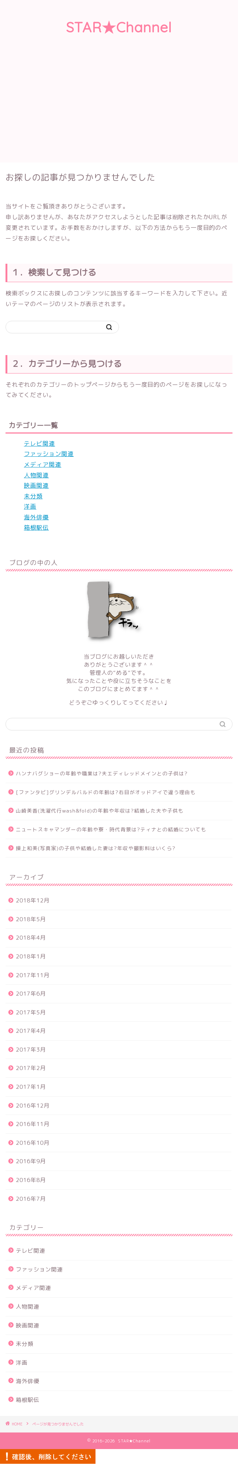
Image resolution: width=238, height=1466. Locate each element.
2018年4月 (31, 937)
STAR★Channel (119, 27)
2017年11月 (33, 975)
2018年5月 (31, 919)
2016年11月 (33, 1124)
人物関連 (36, 475)
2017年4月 (31, 1031)
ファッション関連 (49, 454)
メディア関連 (42, 464)
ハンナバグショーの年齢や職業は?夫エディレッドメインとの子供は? (102, 773)
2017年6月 (31, 993)
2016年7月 (31, 1199)
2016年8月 (31, 1180)
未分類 (33, 496)
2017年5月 (31, 1012)
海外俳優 (36, 517)
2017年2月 (31, 1068)
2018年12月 (33, 900)
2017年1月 (31, 1087)
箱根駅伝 (36, 527)
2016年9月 (31, 1161)
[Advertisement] (119, 107)
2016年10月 (33, 1143)
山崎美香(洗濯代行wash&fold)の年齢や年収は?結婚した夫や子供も (100, 810)
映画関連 (36, 485)
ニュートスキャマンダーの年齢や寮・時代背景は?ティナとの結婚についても (111, 829)
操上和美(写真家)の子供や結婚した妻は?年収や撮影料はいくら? (96, 848)
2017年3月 (31, 1049)
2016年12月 (33, 1105)
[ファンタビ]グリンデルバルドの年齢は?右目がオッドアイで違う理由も (106, 792)
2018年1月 (31, 956)
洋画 (30, 506)
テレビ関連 (39, 443)
